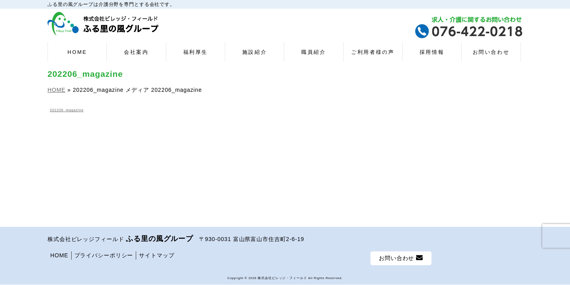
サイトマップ (156, 255)
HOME (59, 255)
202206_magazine (67, 110)
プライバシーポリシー (103, 255)
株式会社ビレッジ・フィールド (282, 278)
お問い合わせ (401, 258)
